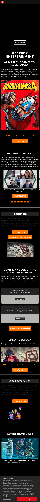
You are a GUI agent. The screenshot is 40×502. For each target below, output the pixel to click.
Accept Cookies (22, 499)
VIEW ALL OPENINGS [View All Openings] (20, 328)
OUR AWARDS (20, 141)
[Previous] (6, 135)
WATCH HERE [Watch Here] (20, 196)
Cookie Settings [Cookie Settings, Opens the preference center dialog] (7, 499)
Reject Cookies (32, 499)
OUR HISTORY (20, 232)
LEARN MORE (20, 401)
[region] (20, 489)
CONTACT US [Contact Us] (20, 370)
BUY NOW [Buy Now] (20, 42)
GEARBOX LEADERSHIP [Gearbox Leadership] (20, 237)
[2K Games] (2, 2)
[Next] (33, 135)
